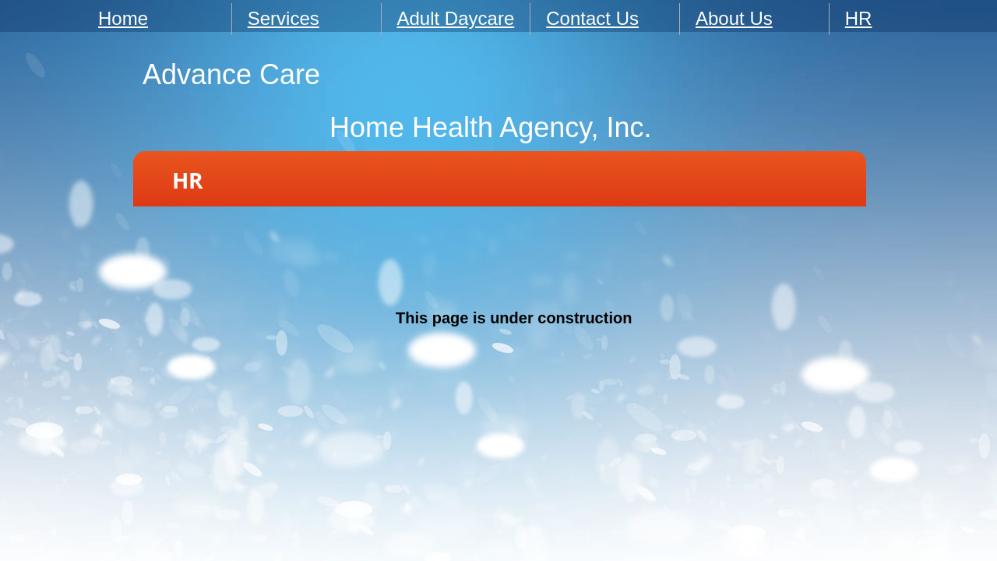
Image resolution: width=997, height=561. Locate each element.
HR (858, 18)
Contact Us (592, 18)
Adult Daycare (456, 18)
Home (123, 18)
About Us (734, 18)
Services (283, 18)
